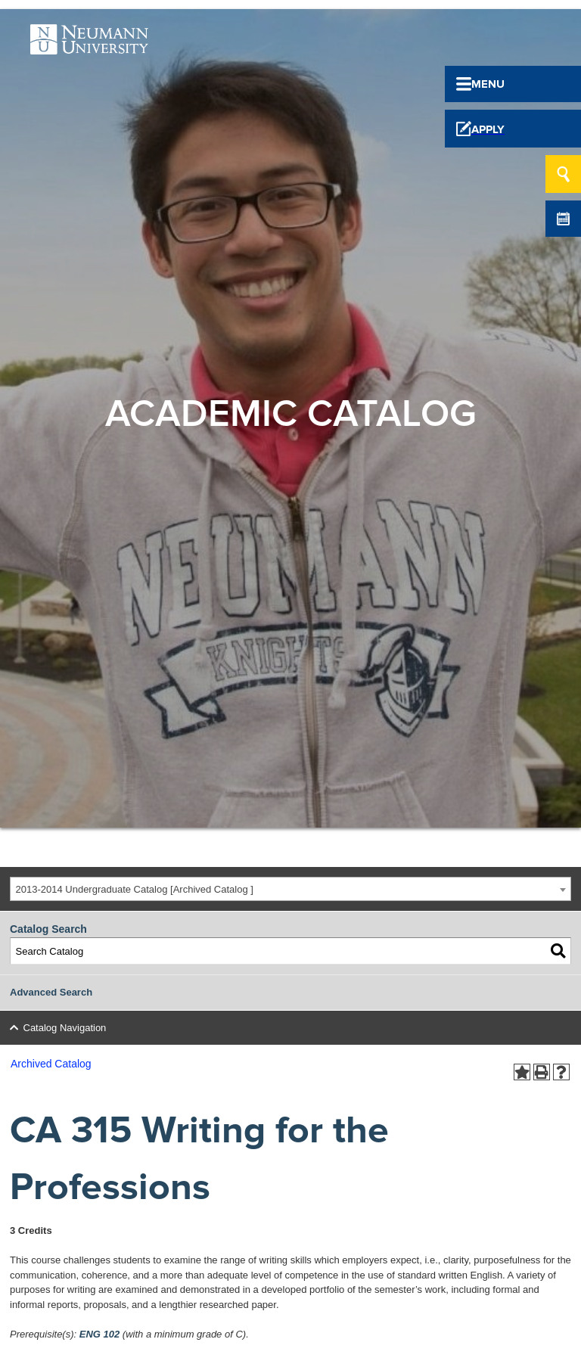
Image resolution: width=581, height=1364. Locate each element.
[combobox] (290, 889)
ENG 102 (99, 1334)
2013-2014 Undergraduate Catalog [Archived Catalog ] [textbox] (134, 889)
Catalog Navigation (65, 1027)
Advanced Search (51, 992)
